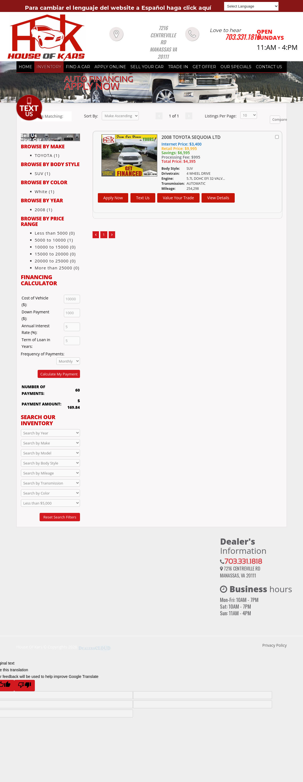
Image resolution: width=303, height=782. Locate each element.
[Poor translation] (24, 685)
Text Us (142, 197)
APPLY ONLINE (110, 66)
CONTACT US (269, 66)
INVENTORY (49, 66)
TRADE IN (178, 66)
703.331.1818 (242, 37)
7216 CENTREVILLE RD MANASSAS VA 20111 (163, 42)
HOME (25, 66)
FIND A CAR (78, 66)
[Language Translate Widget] (251, 6)
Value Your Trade (178, 197)
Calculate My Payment (59, 374)
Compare (276, 119)
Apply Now (113, 197)
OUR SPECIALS (235, 66)
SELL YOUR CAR (147, 66)
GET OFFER (204, 66)
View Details (218, 197)
